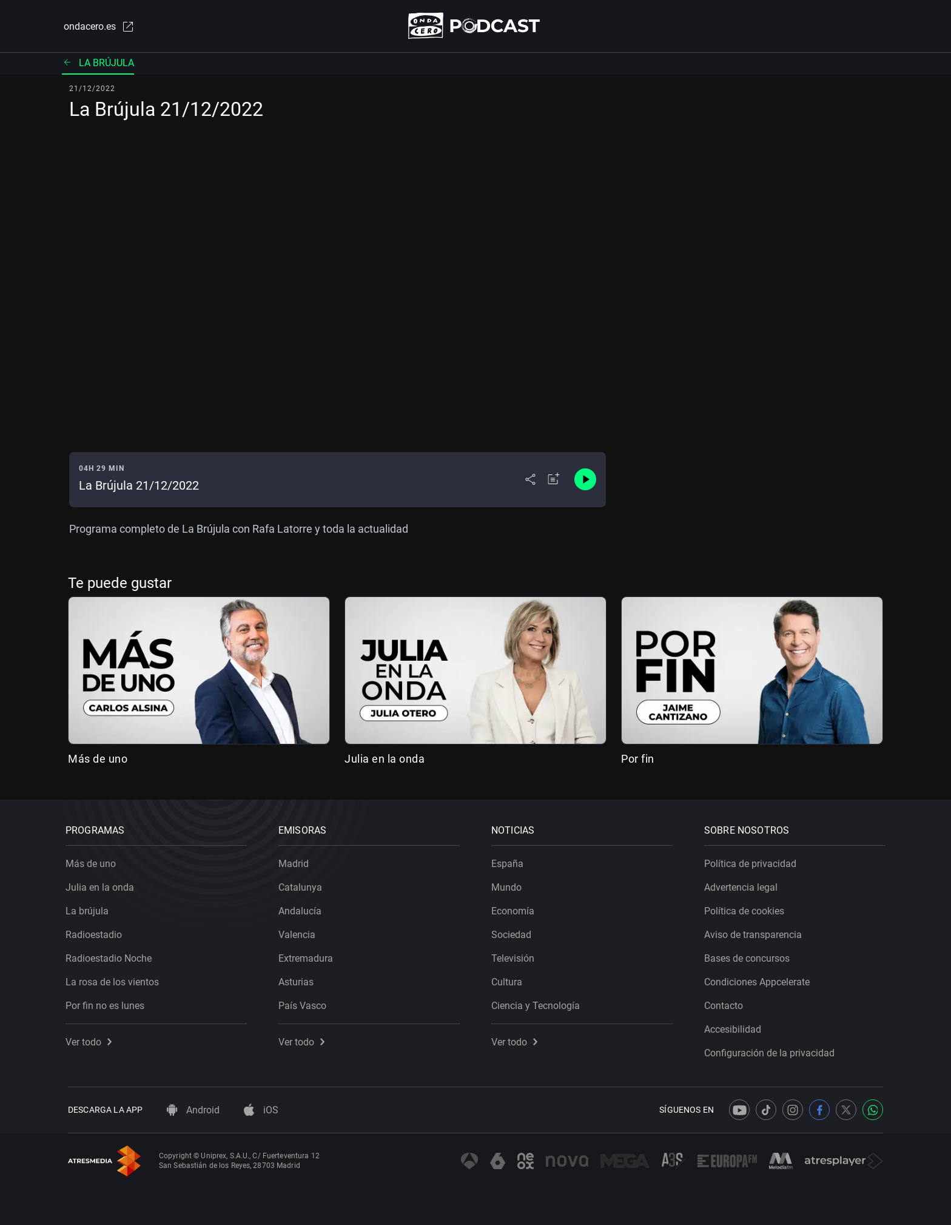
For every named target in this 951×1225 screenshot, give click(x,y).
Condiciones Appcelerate (759, 979)
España (510, 861)
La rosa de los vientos (114, 979)
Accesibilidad (735, 1027)
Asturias (298, 979)
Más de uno (97, 759)
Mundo (509, 885)
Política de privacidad (753, 861)
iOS (261, 1110)
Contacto (726, 1003)
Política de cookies (747, 908)
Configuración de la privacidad (772, 1050)
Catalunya (302, 885)
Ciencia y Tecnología (538, 1003)
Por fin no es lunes (107, 1003)
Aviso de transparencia (755, 932)
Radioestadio (96, 932)
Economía (515, 908)
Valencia (299, 932)
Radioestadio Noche (111, 956)
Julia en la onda (384, 759)
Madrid (296, 861)
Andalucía (302, 908)
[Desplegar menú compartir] (530, 480)
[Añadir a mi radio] (554, 480)
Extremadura (308, 956)
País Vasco (305, 1003)
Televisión (515, 956)
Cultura (509, 979)
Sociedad (514, 932)
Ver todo (91, 1039)
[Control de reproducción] (585, 480)
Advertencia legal (743, 885)
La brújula (98, 63)
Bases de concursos (749, 956)
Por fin (637, 759)
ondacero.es (97, 26)
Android (193, 1110)
